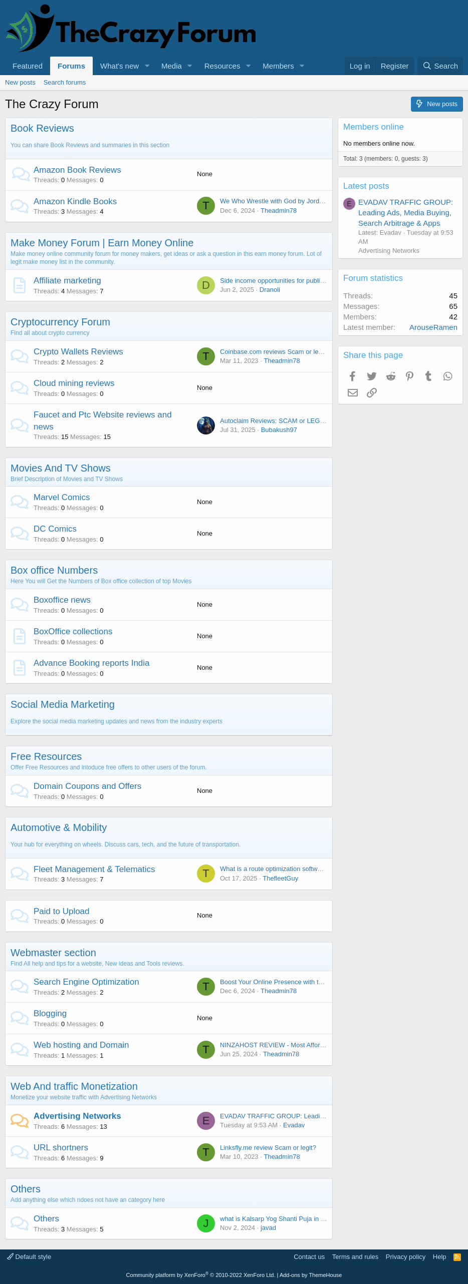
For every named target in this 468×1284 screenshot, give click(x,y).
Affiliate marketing (67, 280)
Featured (28, 66)
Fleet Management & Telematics (94, 869)
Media (171, 66)
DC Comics (55, 529)
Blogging (50, 1013)
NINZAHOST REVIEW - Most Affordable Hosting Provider (303, 1045)
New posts (20, 82)
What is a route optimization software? (275, 869)
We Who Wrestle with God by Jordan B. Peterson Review (302, 201)
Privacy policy (405, 1256)
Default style (29, 1256)
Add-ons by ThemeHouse (311, 1275)
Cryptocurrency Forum (60, 321)
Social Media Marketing (63, 704)
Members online (373, 127)
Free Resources (46, 756)
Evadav (294, 1125)
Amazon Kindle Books (75, 201)
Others (26, 1188)
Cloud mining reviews (74, 383)
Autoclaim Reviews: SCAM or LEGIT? (274, 420)
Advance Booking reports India (92, 663)
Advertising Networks (77, 1116)
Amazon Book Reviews (77, 170)
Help (439, 1256)
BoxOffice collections (73, 631)
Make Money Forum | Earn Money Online (102, 242)
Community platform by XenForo (201, 1275)
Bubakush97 (279, 430)
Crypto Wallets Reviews (78, 351)
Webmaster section (53, 952)
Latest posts (366, 186)
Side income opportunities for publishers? (279, 280)
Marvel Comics (62, 497)
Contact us (309, 1256)
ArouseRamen (433, 327)
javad (268, 1227)
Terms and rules (355, 1256)
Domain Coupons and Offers (87, 786)
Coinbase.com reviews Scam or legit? (274, 351)
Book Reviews (42, 128)
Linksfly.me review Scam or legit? (268, 1147)
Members (278, 66)
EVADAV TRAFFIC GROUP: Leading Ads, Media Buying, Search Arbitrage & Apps (405, 212)
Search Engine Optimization (86, 982)
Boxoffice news (62, 600)
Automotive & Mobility (59, 827)
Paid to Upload (62, 911)
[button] (147, 66)
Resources (222, 66)
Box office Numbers (54, 570)
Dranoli (270, 289)
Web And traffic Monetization (74, 1086)
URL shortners (61, 1147)
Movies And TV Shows (61, 468)
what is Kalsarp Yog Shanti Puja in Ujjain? (280, 1218)
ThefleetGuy (280, 878)
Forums (71, 66)
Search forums (65, 82)
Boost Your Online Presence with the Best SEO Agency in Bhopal (314, 982)
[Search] (440, 66)
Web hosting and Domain (81, 1045)
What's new (119, 66)
